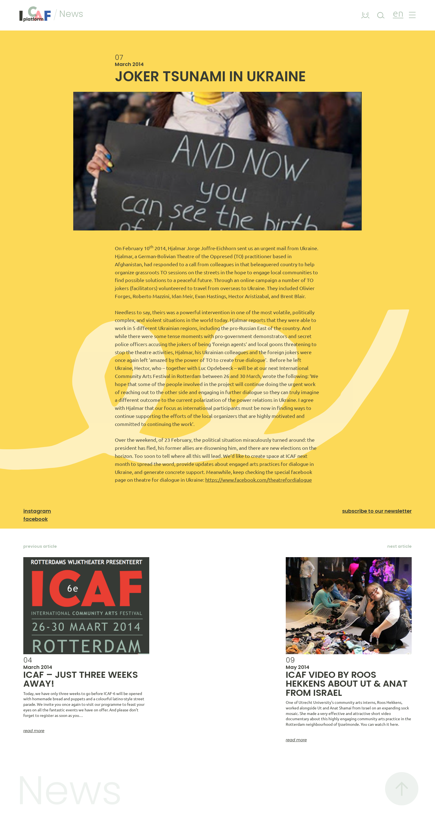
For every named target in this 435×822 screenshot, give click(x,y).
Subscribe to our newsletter (377, 511)
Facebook (35, 519)
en (398, 14)
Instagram (37, 511)
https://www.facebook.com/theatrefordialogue (258, 480)
